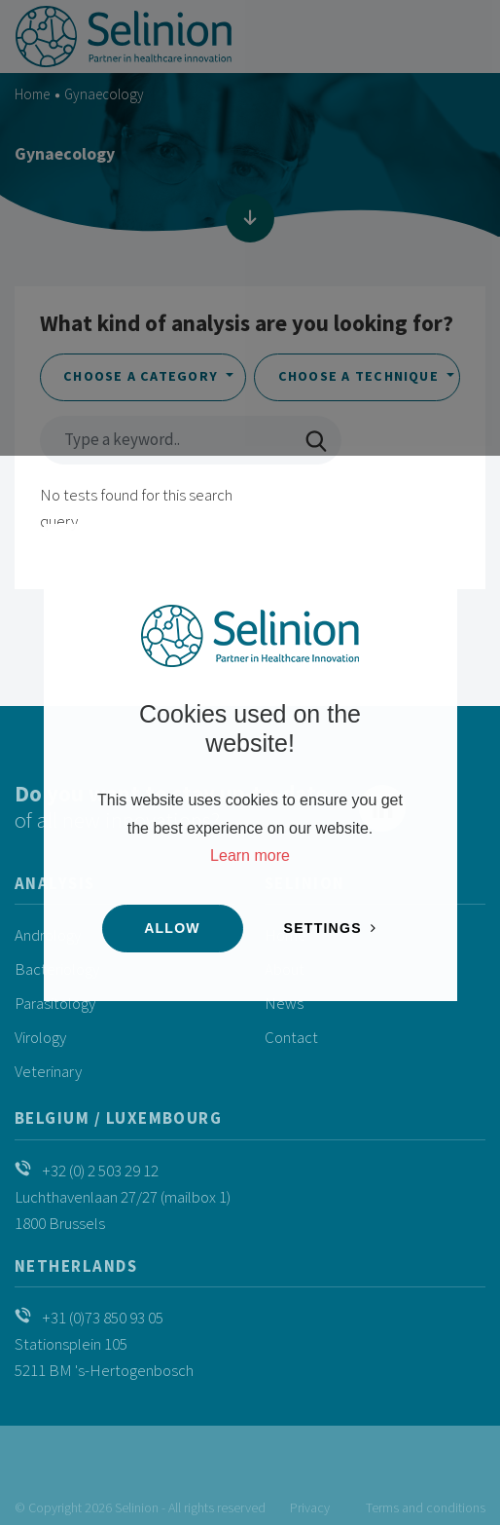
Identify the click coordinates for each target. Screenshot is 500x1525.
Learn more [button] (250, 855)
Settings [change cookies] (323, 928)
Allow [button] (172, 928)
